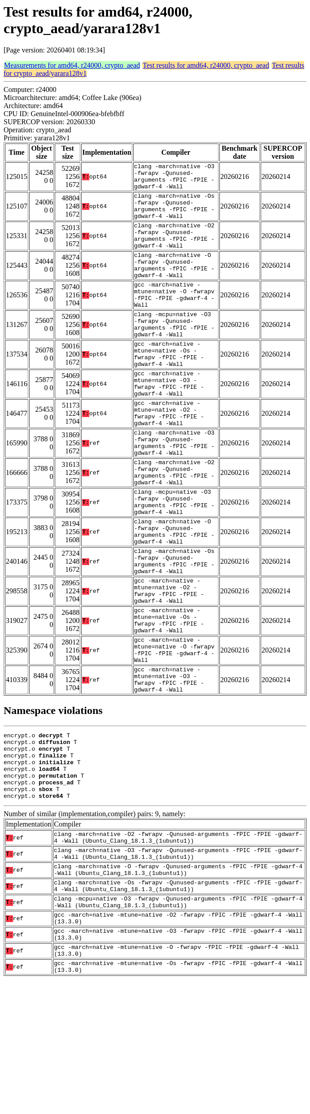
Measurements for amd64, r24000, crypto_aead (72, 65)
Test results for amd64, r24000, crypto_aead (206, 65)
